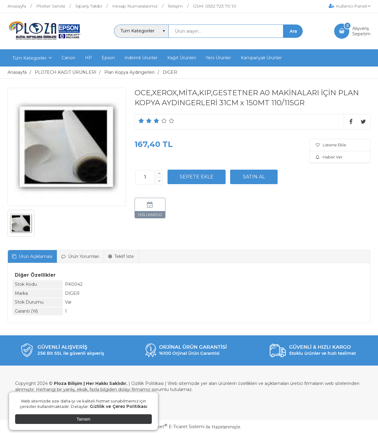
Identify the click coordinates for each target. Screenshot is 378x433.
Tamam (83, 419)
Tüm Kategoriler (29, 58)
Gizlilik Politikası (147, 383)
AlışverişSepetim (361, 31)
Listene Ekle (331, 144)
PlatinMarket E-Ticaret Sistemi (170, 426)
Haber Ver (329, 157)
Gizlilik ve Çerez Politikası (118, 406)
